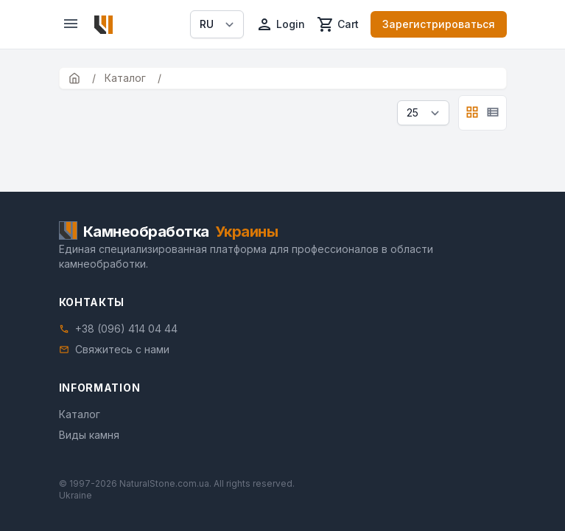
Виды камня (89, 434)
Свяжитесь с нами (122, 349)
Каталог (79, 414)
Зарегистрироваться (438, 24)
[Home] (103, 24)
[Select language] (217, 24)
